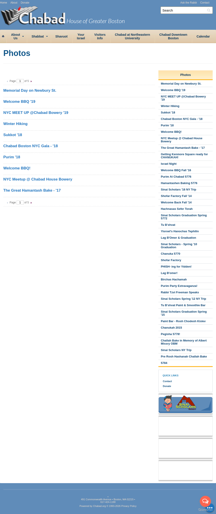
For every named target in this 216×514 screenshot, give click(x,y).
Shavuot (61, 36)
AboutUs (15, 36)
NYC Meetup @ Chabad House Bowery (37, 179)
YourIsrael (81, 36)
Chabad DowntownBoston (173, 36)
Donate (25, 2)
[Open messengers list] (205, 501)
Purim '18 (11, 157)
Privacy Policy (128, 506)
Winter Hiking (15, 124)
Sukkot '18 (12, 135)
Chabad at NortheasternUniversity (132, 36)
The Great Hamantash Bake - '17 (32, 190)
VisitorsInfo (100, 36)
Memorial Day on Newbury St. (29, 90)
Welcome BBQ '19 (19, 101)
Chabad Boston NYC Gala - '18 (30, 146)
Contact (204, 2)
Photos (185, 75)
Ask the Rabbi (188, 2)
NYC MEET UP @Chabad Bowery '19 (35, 113)
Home (3, 2)
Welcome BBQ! (17, 168)
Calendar (203, 36)
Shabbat (37, 36)
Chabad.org (99, 506)
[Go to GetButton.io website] (205, 509)
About (13, 2)
